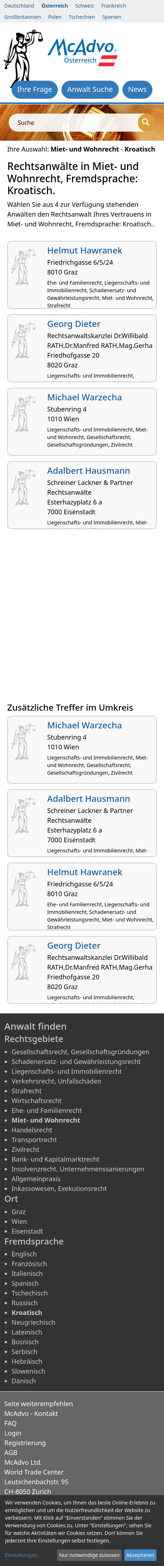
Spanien (111, 16)
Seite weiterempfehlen (38, 1403)
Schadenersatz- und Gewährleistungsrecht (76, 1061)
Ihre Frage (34, 89)
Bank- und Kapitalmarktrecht (55, 1159)
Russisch (25, 1302)
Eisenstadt (27, 1231)
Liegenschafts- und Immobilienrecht (67, 1071)
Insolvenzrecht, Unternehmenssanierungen (78, 1169)
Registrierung (25, 1442)
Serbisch (25, 1351)
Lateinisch (27, 1332)
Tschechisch (30, 1293)
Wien (19, 1221)
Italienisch (27, 1273)
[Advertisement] (82, 618)
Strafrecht (27, 1090)
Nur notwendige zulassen (89, 1555)
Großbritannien (22, 16)
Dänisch (24, 1380)
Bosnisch (25, 1341)
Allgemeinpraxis (36, 1178)
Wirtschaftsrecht (37, 1100)
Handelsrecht (32, 1129)
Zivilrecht (25, 1149)
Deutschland (19, 5)
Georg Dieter (74, 323)
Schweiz (84, 5)
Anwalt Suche (90, 89)
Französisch (29, 1263)
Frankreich (113, 5)
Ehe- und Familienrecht (47, 1110)
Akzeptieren (140, 1555)
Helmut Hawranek (84, 250)
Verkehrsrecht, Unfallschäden (57, 1081)
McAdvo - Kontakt (31, 1413)
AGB (10, 1452)
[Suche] (146, 123)
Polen (54, 16)
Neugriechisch (33, 1322)
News (137, 89)
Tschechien (82, 16)
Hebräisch (27, 1361)
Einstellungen (21, 1555)
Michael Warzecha (84, 397)
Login (12, 1433)
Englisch (24, 1254)
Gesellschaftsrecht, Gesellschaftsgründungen (81, 1051)
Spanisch (25, 1283)
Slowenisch (29, 1371)
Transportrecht (34, 1139)
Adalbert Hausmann (88, 470)
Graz (19, 1211)
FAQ (10, 1423)
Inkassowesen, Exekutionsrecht (59, 1188)
